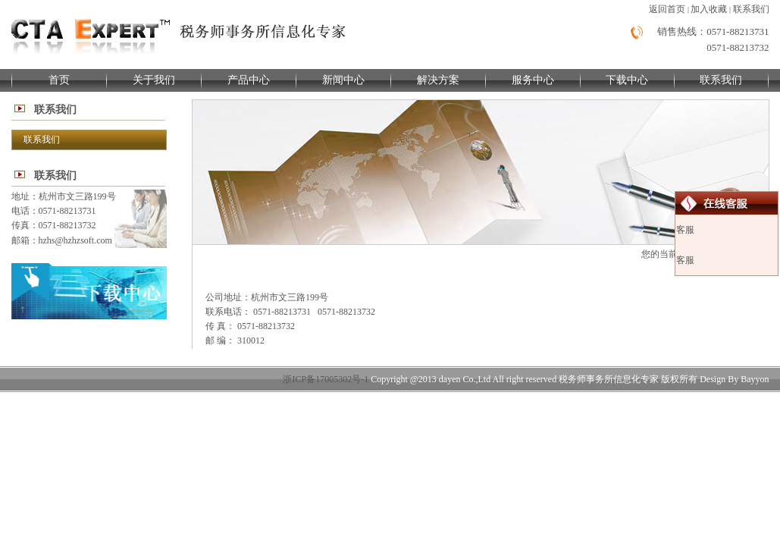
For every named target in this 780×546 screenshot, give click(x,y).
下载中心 (627, 80)
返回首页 (667, 9)
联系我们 (751, 9)
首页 (59, 80)
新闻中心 (343, 80)
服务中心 (533, 80)
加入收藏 (709, 9)
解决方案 (438, 80)
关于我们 (154, 80)
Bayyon (755, 379)
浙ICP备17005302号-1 (325, 379)
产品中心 (248, 80)
